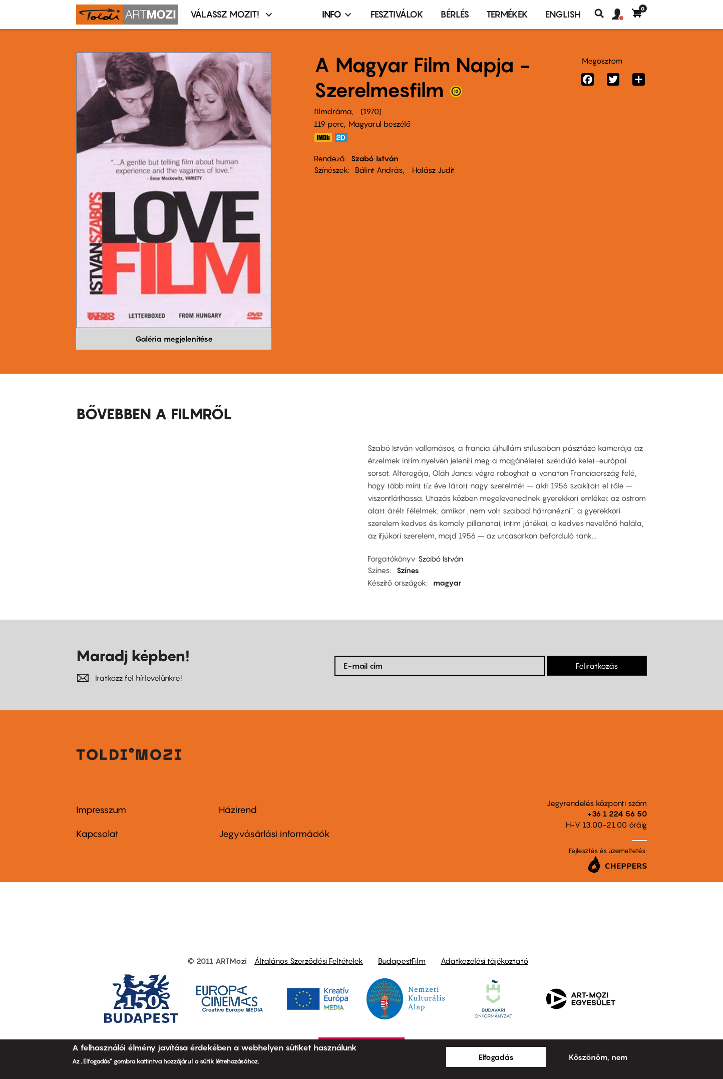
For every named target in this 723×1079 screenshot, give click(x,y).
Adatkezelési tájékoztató (484, 960)
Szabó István (375, 158)
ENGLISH (563, 14)
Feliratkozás (597, 665)
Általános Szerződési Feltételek (308, 960)
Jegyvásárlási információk (274, 834)
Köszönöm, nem (598, 1056)
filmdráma (333, 111)
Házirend (238, 809)
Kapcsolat (97, 834)
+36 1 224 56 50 (617, 813)
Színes (408, 570)
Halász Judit (432, 169)
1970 (371, 111)
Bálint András (379, 169)
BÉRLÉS (455, 14)
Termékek (507, 14)
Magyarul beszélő (379, 123)
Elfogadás (496, 1056)
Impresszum (101, 809)
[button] (622, 14)
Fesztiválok (397, 14)
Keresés (603, 14)
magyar (447, 582)
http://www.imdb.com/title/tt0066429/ (323, 137)
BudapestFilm (402, 960)
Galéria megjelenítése (174, 338)
